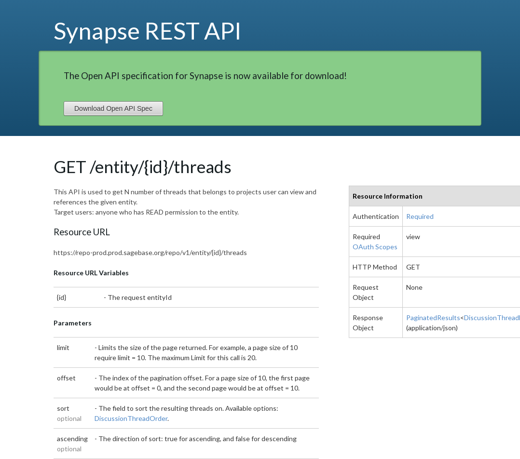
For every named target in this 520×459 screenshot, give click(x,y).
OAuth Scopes (375, 247)
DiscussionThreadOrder (131, 418)
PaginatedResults (433, 317)
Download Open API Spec (113, 108)
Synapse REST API (148, 30)
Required (420, 216)
